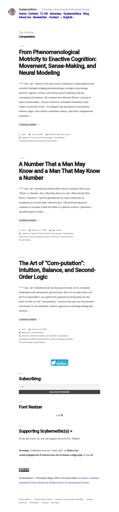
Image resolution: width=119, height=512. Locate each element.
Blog (86, 13)
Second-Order (25, 240)
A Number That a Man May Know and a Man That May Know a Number (59, 171)
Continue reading (29, 124)
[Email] (59, 386)
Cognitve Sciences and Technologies (37, 138)
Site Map (55, 503)
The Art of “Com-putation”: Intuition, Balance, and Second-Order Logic (57, 270)
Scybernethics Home (43, 499)
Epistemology (54, 134)
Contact (54, 17)
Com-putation (51, 336)
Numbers (56, 237)
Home (22, 13)
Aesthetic (26, 336)
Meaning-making (65, 339)
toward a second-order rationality (69, 499)
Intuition (54, 339)
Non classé (65, 134)
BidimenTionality (38, 336)
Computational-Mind (27, 339)
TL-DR (44, 13)
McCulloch (46, 237)
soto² (24, 134)
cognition (25, 233)
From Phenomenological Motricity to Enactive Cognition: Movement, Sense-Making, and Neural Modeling (57, 62)
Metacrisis (26, 332)
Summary (55, 13)
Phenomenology (25, 342)
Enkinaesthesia (43, 339)
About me (25, 17)
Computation (59, 138)
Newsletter (40, 17)
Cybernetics (24, 237)
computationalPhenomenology (31, 141)
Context (33, 13)
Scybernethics (28, 9)
